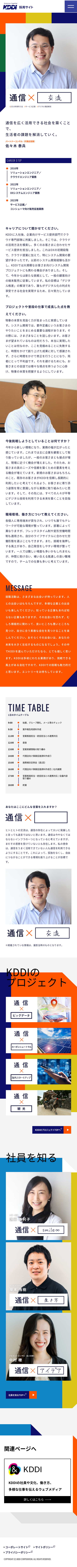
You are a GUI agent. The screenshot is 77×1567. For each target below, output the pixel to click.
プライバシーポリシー (18, 1552)
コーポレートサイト (16, 1547)
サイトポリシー (44, 1547)
